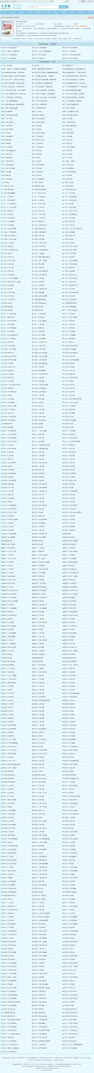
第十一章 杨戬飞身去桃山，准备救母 (43, 76)
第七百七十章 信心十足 (69, 970)
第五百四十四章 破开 (68, 704)
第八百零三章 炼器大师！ (70, 1009)
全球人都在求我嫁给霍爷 (32, 1058)
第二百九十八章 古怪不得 (8, 416)
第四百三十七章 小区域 (8, 580)
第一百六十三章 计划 (7, 257)
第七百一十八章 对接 (38, 909)
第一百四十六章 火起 (38, 235)
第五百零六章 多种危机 (8, 661)
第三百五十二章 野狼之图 (8, 480)
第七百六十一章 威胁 (68, 959)
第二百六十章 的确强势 (39, 370)
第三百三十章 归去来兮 (69, 452)
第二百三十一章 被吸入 (69, 335)
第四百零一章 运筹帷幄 (8, 537)
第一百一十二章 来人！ (8, 196)
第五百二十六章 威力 (68, 682)
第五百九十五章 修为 (38, 764)
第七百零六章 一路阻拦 (39, 895)
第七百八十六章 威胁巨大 (8, 991)
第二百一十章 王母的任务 (70, 310)
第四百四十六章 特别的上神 (9, 590)
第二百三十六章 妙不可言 (39, 342)
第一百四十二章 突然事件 (8, 232)
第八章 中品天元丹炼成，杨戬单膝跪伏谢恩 (45, 72)
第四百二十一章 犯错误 (69, 558)
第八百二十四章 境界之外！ (70, 1034)
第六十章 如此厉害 (68, 133)
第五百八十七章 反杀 (68, 753)
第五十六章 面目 (37, 129)
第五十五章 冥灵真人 (7, 129)
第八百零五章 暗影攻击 (39, 1012)
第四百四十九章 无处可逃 (8, 594)
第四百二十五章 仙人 (7, 565)
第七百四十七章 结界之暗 (8, 945)
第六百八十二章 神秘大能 (39, 867)
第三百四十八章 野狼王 (69, 473)
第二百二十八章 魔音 (68, 331)
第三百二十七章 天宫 (68, 448)
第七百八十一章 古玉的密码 (40, 984)
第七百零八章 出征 (6, 899)
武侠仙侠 (21, 12)
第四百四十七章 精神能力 (39, 590)
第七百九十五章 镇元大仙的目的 (10, 1002)
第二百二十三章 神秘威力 (8, 328)
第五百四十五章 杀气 (7, 707)
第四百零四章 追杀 (6, 541)
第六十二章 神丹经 (37, 136)
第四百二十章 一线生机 (39, 558)
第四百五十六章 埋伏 (38, 601)
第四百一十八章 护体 (68, 555)
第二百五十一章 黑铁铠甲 (39, 360)
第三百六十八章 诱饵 (38, 498)
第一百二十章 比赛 (68, 204)
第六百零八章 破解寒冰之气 (70, 778)
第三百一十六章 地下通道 (8, 438)
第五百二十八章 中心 (38, 686)
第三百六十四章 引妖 (7, 494)
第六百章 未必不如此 (7, 771)
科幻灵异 (47, 12)
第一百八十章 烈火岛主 (69, 274)
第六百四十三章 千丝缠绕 (39, 821)
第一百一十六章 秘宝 (38, 200)
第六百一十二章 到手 (7, 785)
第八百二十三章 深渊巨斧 (39, 1034)
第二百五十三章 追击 (7, 363)
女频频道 (64, 12)
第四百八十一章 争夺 (68, 629)
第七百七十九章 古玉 (68, 980)
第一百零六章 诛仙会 (7, 189)
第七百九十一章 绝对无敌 (70, 995)
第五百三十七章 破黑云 (39, 697)
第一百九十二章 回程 (68, 289)
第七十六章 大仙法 (6, 154)
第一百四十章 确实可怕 (39, 228)
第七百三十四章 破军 (68, 927)
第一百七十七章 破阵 (68, 271)
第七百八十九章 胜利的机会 (9, 995)
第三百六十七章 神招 (7, 498)
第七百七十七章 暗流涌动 (8, 980)
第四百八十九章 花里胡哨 (39, 640)
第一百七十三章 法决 (38, 267)
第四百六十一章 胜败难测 (8, 608)
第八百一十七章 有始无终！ (40, 1027)
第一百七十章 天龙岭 (38, 264)
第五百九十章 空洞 (68, 757)
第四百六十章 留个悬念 (69, 604)
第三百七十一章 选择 (38, 502)
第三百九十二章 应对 (7, 526)
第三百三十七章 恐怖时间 (8, 462)
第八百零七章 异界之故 (8, 1016)
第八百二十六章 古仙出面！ (70, 58)
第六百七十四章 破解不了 (70, 856)
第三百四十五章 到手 (68, 470)
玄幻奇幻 (13, 12)
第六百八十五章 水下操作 (39, 870)
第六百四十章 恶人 (37, 817)
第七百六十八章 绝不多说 (8, 970)
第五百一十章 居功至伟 (39, 665)
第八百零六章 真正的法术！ (70, 1012)
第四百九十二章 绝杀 (38, 643)
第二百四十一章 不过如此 (8, 349)
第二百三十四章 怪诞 (68, 338)
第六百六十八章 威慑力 (69, 849)
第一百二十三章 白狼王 (69, 207)
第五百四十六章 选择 (38, 707)
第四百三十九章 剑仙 (68, 580)
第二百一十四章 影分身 (8, 317)
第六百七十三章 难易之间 (39, 856)
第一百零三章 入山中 (7, 186)
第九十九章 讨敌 (67, 179)
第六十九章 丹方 (67, 143)
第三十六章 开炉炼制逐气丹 (70, 104)
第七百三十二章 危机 (7, 927)
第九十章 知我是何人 (68, 168)
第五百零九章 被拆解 (7, 665)
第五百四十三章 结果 (38, 704)
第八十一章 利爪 (67, 157)
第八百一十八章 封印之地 (70, 1027)
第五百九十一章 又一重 (8, 760)
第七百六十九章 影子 (38, 970)
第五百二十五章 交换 (38, 682)
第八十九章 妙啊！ (37, 168)
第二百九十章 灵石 (37, 406)
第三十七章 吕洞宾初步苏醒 (9, 108)
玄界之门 (24, 38)
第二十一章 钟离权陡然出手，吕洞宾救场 (74, 86)
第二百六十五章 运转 (7, 377)
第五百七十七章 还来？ (39, 743)
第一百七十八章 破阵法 (8, 274)
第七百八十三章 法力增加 (8, 988)
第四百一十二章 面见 (68, 548)
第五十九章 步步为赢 (38, 133)
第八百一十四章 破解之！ (39, 1023)
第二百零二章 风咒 (6, 303)
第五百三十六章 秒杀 (7, 697)
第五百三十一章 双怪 (38, 690)
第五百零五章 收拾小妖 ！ (70, 658)
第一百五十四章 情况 (7, 246)
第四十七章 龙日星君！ (39, 118)
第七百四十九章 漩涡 (68, 945)
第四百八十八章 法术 (7, 640)
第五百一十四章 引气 (68, 668)
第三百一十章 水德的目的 (8, 431)
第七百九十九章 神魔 (38, 1005)
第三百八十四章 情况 (38, 516)
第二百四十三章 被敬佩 (69, 349)
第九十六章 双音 (67, 175)
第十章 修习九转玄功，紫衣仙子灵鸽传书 (13, 76)
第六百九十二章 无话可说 (70, 878)
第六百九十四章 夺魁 (38, 881)
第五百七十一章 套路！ (69, 736)
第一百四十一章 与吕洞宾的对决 (72, 228)
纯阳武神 (55, 38)
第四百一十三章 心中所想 (8, 551)
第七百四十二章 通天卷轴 (39, 938)
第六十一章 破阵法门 (7, 136)
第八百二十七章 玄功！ (39, 58)
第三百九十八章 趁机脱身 (8, 533)
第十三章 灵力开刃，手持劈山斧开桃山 (12, 79)
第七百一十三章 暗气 (68, 902)
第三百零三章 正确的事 (69, 420)
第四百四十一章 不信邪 (39, 583)
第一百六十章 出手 (6, 253)
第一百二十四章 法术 (7, 211)
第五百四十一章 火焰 (68, 700)
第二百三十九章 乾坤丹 (39, 345)
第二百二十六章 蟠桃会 (8, 331)
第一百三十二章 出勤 (68, 218)
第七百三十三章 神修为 (39, 927)
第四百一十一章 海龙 (38, 548)
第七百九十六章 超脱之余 (39, 1002)
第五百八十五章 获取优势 (8, 753)
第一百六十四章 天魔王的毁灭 (41, 257)
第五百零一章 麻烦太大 (39, 654)
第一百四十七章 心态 (68, 235)
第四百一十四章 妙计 (38, 551)
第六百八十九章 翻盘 (68, 874)
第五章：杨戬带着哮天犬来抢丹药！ (42, 69)
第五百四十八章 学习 (7, 711)
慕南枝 (60, 38)
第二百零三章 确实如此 (39, 303)
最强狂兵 (41, 38)
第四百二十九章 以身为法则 (40, 569)
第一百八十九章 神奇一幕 (70, 285)
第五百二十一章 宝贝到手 (8, 679)
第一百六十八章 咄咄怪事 (70, 260)
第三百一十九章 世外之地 (8, 441)
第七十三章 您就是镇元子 (8, 150)
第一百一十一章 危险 (68, 193)
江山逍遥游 (56, 1058)
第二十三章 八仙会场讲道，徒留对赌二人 (44, 90)
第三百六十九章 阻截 (68, 498)
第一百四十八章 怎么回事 (8, 239)
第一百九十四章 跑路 (38, 292)
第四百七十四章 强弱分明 (39, 622)
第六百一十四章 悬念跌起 (70, 785)
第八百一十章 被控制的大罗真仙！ (11, 1019)
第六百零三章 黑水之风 (8, 775)
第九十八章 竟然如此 (38, 179)
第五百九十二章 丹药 (38, 760)
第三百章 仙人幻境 (68, 416)
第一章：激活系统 (6, 65)
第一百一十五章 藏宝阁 (8, 200)
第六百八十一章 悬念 (7, 867)
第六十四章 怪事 (6, 140)
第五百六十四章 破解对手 (39, 729)
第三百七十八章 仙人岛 (69, 509)
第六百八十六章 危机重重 (70, 870)
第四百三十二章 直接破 (39, 572)
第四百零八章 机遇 (37, 544)
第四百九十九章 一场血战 (70, 651)
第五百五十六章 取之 (68, 718)
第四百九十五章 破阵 (38, 647)
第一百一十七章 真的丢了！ (70, 200)
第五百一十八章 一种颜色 (8, 675)
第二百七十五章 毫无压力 (39, 388)
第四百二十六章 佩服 (38, 565)
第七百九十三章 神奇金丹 (39, 998)
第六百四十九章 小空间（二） (41, 828)
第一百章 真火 (5, 182)
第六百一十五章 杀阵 (7, 789)
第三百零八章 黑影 (37, 427)
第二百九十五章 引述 (7, 413)
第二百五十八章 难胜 (68, 367)
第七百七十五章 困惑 (38, 977)
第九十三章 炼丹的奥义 (69, 172)
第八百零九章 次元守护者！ (70, 1016)
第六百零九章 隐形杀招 (8, 782)
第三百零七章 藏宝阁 (7, 427)
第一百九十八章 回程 (68, 296)
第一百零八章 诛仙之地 (69, 189)
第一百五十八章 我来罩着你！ (41, 250)
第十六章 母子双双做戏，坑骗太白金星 (12, 83)
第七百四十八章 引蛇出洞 (39, 945)
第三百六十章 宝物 (68, 487)
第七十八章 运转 (67, 154)
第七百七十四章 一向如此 (8, 977)
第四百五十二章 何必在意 (8, 597)
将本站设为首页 (5, 1)
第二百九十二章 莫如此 (8, 409)
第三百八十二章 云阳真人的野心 (72, 512)
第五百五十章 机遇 (68, 711)
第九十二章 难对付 (37, 172)
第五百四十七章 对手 (68, 707)
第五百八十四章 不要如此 (70, 750)
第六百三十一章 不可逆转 (39, 807)
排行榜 (89, 12)
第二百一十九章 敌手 (68, 321)
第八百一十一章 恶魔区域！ (40, 1019)
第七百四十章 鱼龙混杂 (69, 934)
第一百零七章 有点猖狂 (39, 189)
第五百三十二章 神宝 (68, 690)
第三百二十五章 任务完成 (8, 448)
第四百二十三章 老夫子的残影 (41, 562)
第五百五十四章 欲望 (7, 718)
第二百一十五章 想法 (38, 317)
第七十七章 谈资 (37, 154)
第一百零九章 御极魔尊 (8, 193)
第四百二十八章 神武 (7, 569)
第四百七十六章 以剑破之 (8, 626)
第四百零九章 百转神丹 (69, 544)
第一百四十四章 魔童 (68, 232)
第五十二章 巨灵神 (6, 125)
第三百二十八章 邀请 (7, 452)
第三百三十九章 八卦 (68, 462)
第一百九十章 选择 (6, 289)
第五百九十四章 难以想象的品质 (10, 764)
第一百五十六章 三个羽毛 (70, 246)
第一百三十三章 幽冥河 (8, 221)
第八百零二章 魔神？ (38, 1009)
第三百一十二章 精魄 (68, 431)
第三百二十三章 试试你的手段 (41, 445)
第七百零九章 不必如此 (39, 899)
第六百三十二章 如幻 (68, 807)
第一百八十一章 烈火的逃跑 (9, 278)
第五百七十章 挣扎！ (38, 736)
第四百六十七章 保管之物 (8, 615)
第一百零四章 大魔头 (38, 186)
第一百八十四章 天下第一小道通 (10, 282)
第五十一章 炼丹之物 (68, 122)
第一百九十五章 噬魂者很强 (70, 292)
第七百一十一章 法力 (7, 902)
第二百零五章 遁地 (6, 306)
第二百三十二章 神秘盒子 (8, 338)
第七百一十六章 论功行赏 (70, 906)
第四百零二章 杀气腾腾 (39, 537)
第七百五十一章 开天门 (39, 949)
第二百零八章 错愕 (6, 310)
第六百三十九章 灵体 (7, 817)
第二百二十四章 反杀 (38, 328)
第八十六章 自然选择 (38, 164)
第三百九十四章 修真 (68, 526)
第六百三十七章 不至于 (39, 814)
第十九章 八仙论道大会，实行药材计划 (12, 86)
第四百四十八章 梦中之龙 (70, 590)
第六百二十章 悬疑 (68, 792)
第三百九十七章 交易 (68, 530)
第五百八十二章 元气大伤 (8, 750)
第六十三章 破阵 (67, 136)
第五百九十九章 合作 (68, 768)
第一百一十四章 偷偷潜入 (70, 196)
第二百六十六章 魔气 (38, 377)
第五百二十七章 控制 (7, 686)
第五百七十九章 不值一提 (8, 746)
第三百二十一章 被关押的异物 (71, 441)
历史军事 (38, 12)
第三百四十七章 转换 (38, 473)
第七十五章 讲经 (67, 150)
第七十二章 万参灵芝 (68, 147)
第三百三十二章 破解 (38, 455)
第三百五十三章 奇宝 (38, 480)
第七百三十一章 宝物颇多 (70, 924)
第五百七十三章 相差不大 (39, 739)
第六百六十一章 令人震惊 (39, 842)
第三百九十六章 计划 (38, 530)
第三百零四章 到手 (6, 423)
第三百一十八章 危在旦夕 (70, 438)
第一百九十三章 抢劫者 (8, 292)
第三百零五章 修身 (37, 423)
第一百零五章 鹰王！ (68, 186)
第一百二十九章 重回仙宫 (70, 214)
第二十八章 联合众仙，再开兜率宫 (11, 97)
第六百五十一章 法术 (7, 831)
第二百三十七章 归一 (68, 342)
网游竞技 (55, 12)
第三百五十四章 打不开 (69, 480)
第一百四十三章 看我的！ (39, 232)
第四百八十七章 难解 (68, 636)
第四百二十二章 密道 (7, 562)
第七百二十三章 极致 (7, 917)
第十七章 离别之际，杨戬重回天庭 (42, 83)
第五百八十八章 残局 (7, 757)
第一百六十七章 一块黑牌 (39, 260)
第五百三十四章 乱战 (38, 693)
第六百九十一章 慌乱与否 (39, 878)
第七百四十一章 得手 (7, 938)
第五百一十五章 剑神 (7, 672)
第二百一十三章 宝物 (68, 313)
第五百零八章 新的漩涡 (69, 661)
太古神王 (29, 38)
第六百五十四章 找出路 (8, 835)
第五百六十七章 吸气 (38, 732)
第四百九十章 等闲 (68, 640)
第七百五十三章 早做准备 (8, 952)
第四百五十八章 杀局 (7, 604)
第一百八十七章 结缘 (7, 285)
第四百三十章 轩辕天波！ (70, 569)
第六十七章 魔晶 (6, 143)
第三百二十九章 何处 (38, 452)
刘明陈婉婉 (76, 1058)
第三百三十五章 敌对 (38, 459)
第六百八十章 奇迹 (68, 863)
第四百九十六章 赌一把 (69, 647)
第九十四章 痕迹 (6, 175)
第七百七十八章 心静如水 (39, 980)
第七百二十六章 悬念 (7, 920)
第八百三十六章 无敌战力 (39, 47)
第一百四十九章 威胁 (38, 239)
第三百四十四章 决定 (38, 470)
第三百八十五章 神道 (68, 516)
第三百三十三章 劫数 (68, 455)
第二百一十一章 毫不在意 (8, 313)
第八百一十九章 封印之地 (8, 1030)
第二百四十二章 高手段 (39, 349)
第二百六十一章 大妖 (68, 370)
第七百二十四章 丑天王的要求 (41, 917)
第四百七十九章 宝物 (7, 629)
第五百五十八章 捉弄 (38, 721)
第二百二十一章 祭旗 (38, 324)
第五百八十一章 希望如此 (70, 746)
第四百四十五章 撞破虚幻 (70, 587)
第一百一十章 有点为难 (39, 193)
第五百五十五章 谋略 (38, 718)
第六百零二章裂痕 (67, 771)
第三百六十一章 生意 (7, 491)
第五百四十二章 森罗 (7, 704)
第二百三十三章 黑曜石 (39, 338)
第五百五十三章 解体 (68, 714)
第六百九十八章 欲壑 (68, 885)
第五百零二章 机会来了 (69, 654)
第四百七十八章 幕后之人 (70, 626)
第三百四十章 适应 (6, 466)
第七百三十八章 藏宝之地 (8, 934)
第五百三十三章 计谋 (7, 693)
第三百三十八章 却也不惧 (39, 462)
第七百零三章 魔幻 (37, 892)
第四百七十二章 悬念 (68, 619)
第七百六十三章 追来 (38, 963)
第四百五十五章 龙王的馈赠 (9, 601)
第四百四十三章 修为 (7, 587)
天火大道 (35, 38)
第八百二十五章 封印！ (8, 1037)
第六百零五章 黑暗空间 (69, 775)
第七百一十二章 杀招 (38, 902)
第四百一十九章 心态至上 (8, 558)
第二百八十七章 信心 (38, 402)
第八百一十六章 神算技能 (8, 1027)
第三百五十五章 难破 (7, 484)
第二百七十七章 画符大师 (8, 392)
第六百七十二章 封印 (7, 856)
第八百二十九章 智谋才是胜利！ (72, 55)
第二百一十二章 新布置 (39, 313)
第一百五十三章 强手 (68, 243)
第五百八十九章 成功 (38, 757)
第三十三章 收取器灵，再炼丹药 (72, 101)
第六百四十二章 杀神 (7, 821)
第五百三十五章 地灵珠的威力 (71, 693)
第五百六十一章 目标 (38, 725)
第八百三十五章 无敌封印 (70, 47)
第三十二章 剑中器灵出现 (39, 101)
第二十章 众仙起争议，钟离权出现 (42, 86)
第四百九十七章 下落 (7, 651)
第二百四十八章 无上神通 (39, 356)
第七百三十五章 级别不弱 (8, 931)
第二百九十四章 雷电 (68, 409)
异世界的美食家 (77, 38)
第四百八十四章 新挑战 (69, 633)
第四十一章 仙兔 (37, 111)
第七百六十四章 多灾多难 (70, 963)
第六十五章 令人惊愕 (38, 140)
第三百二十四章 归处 (68, 445)
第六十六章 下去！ (68, 140)
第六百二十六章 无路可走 (70, 800)
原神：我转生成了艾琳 (66, 1058)
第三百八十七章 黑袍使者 (39, 519)
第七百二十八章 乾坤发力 (70, 920)
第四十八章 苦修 (67, 118)
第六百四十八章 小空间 (8, 828)
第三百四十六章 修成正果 (8, 473)
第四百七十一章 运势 (38, 619)
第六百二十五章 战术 (38, 800)
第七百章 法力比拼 (37, 888)
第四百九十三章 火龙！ (69, 643)
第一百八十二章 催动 (38, 278)
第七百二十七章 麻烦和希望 (40, 920)
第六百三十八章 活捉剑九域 (70, 814)
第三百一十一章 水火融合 (39, 431)
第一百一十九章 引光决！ (39, 204)
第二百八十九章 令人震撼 (8, 406)
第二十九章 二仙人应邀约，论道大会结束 (44, 97)
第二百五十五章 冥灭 (68, 363)
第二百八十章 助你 (6, 395)
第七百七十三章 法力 (68, 973)
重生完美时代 (48, 38)
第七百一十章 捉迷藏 (68, 899)
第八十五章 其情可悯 (7, 164)
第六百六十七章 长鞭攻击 (39, 849)
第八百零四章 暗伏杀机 (8, 1012)
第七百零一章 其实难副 (69, 888)
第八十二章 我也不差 (7, 161)
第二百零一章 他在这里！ (70, 299)
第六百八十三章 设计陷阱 (70, 867)
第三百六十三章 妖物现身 (70, 491)
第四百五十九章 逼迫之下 (39, 604)
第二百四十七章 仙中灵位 (8, 356)
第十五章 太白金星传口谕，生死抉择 (73, 79)
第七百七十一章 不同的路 (8, 973)
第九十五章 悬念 (37, 175)
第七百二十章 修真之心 (8, 913)
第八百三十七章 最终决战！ (80, 26)
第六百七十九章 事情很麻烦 (40, 863)
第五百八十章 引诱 (37, 746)
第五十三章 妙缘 (37, 125)
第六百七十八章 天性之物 (8, 863)
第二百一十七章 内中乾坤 (8, 321)
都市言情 (30, 12)
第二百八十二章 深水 (68, 395)
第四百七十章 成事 (6, 619)
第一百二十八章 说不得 (39, 214)
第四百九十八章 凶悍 (38, 651)
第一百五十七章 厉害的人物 (9, 250)
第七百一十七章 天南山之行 (9, 909)
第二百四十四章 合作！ (8, 353)
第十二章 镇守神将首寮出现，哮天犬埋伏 (74, 76)
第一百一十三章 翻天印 (39, 196)
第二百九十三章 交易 (38, 409)
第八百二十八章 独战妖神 (8, 58)
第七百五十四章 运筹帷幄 (39, 952)
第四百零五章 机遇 (37, 541)
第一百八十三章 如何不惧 (70, 278)
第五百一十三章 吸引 (38, 668)
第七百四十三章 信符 (68, 938)
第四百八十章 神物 (37, 629)
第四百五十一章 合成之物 (70, 594)
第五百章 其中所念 (6, 654)
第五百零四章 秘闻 (37, 658)
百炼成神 (65, 38)
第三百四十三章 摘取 (7, 470)
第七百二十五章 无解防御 (70, 917)
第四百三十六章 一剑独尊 (70, 576)
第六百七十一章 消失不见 (70, 853)
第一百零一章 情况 (37, 182)
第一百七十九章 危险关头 (39, 274)
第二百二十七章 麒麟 (38, 331)
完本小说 (72, 12)
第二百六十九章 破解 (38, 381)
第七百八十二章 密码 (68, 984)
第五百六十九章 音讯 (7, 736)
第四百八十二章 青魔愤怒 (8, 633)
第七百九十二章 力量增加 (8, 998)
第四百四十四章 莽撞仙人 (39, 587)
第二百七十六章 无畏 (68, 388)
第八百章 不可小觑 (68, 1005)
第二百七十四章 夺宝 (7, 388)
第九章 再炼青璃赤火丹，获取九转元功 (74, 72)
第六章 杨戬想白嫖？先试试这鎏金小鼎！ (74, 69)
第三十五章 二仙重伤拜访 (39, 104)
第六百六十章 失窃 (6, 842)
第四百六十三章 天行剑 (69, 608)
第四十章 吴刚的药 (6, 111)
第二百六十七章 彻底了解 (70, 377)
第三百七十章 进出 (6, 502)
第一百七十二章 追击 (7, 267)
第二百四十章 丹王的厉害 (70, 345)
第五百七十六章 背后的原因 (9, 743)
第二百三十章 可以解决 (39, 335)
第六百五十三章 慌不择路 (70, 831)
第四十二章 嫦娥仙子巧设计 (70, 111)
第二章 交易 (35, 65)
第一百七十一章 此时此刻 (70, 264)
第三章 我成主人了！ (68, 65)
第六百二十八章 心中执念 (39, 803)
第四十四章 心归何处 (38, 115)
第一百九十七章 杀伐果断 (39, 296)
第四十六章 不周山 (6, 118)
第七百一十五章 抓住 (38, 906)
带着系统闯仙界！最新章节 (12, 17)
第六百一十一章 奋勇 (68, 782)
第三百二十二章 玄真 (7, 445)
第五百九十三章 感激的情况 (70, 760)
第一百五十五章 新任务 (39, 246)
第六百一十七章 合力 (68, 789)
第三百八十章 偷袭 (37, 512)
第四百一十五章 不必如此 (70, 551)
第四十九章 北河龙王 (7, 122)
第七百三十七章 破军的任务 (70, 931)
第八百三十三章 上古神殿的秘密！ (42, 51)
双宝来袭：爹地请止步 (85, 1058)
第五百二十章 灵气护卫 (69, 675)
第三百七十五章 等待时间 (70, 505)
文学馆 (12, 6)
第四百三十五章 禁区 (38, 576)
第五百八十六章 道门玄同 (39, 753)
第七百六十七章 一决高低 (70, 966)
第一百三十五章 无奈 (68, 221)
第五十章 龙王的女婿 (38, 122)
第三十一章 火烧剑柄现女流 (9, 101)
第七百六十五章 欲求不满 (8, 966)
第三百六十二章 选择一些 (39, 491)
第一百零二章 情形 (68, 182)
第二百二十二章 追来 (68, 324)
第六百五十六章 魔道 (68, 835)
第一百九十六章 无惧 (7, 296)
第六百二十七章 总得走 (8, 803)
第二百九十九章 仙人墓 (39, 416)
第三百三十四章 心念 (7, 459)
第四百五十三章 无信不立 (39, 597)
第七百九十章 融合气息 (39, 995)
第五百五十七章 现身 (7, 721)
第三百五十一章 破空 (68, 477)
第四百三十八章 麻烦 (38, 580)
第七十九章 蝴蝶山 (6, 157)
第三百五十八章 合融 (7, 487)
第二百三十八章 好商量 (8, 345)
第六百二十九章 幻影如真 (70, 803)
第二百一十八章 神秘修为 (39, 321)
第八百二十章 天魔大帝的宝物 (41, 1030)
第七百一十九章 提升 (68, 909)
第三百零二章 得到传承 (39, 420)
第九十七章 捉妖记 (6, 179)
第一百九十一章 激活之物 (39, 289)
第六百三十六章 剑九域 (8, 814)
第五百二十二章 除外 (38, 679)
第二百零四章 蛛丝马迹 (69, 303)
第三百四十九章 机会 (7, 477)
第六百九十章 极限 (6, 878)
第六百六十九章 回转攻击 (8, 853)
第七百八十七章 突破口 (39, 991)
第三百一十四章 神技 (38, 434)
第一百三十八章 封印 (68, 225)
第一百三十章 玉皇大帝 (8, 218)
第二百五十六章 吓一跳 (8, 367)
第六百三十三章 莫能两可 (8, 810)
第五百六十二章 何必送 (69, 725)
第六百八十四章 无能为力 (8, 870)
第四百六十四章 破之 (7, 611)
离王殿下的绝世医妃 (59, 1060)
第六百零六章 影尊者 (7, 778)
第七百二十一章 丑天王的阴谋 (41, 913)
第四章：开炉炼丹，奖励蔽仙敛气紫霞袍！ (14, 69)
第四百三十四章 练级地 (8, 576)
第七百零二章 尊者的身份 (8, 892)
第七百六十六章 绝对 (38, 966)
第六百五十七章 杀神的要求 (9, 839)
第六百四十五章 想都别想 (8, 824)
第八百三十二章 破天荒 (69, 51)
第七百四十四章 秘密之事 (8, 941)
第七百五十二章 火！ (68, 949)
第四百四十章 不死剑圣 (8, 583)
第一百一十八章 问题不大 (8, 204)
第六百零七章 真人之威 (39, 778)
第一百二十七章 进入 (7, 214)
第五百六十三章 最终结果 (8, 729)
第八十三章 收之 (37, 161)
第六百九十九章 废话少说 (8, 888)
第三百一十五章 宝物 (68, 434)
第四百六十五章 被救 (38, 611)
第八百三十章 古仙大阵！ (39, 55)
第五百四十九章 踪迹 (38, 711)
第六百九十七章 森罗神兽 (39, 885)
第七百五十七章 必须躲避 (39, 956)
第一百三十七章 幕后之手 (39, 225)
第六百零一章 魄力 (37, 771)
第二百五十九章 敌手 (7, 370)
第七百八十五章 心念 (68, 988)
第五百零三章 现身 (6, 658)
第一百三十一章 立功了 (39, 218)
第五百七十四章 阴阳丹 (69, 739)
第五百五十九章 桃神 (68, 721)
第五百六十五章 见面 (68, 729)
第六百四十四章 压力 (68, 821)
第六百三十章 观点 (6, 807)
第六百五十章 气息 (68, 828)
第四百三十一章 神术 (7, 572)
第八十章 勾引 (36, 157)
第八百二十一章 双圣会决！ (70, 1030)
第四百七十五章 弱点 (68, 622)
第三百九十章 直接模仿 (39, 523)
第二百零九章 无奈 (37, 310)
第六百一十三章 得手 (38, 785)
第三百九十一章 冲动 (68, 523)
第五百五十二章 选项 (38, 714)
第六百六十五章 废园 (68, 846)
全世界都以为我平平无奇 (46, 1058)
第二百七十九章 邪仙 (68, 392)
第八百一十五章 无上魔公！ (70, 1023)
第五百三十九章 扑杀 (7, 700)
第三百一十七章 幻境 (38, 438)
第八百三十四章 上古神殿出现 (10, 51)
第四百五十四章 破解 (68, 597)
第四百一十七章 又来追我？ (40, 555)
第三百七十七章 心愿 (38, 509)
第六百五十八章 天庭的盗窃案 (41, 839)
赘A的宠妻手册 (21, 1058)
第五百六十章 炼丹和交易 (8, 725)
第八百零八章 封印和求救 (39, 1016)
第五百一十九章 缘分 (38, 675)
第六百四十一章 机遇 (68, 817)
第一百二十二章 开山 (38, 207)
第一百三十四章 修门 (38, 221)
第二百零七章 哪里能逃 (69, 306)
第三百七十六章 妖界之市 (8, 509)
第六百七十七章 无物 (68, 860)
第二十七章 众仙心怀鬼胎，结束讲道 (73, 94)
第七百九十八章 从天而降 (8, 1005)
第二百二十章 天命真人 (8, 324)
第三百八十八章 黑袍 (68, 519)
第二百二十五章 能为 (68, 328)
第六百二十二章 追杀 (38, 796)
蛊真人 (70, 38)
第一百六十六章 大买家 (8, 260)
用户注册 (90, 1)
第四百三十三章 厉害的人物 (70, 572)
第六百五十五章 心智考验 (39, 835)
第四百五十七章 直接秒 (69, 601)
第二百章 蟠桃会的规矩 (39, 299)
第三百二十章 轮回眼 (38, 441)
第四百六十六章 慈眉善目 (70, 611)
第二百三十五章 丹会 (7, 342)
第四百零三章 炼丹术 (68, 537)
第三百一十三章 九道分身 (8, 434)
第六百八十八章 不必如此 (39, 874)
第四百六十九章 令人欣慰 (70, 615)
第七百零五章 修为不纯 (8, 895)
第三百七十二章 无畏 (68, 502)
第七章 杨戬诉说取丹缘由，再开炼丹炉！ (13, 72)
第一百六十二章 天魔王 (69, 253)
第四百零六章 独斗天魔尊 (70, 541)
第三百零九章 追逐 (68, 427)
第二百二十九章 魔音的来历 (9, 335)
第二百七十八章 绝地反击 (39, 392)
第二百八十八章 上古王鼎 (70, 402)
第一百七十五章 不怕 (7, 271)
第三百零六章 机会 (68, 423)
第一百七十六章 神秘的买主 (40, 271)
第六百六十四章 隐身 (38, 846)
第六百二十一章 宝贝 (7, 796)
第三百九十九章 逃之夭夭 (39, 533)
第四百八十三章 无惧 (38, 633)
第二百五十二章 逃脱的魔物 (70, 360)
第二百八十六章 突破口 (8, 402)
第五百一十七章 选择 (68, 672)
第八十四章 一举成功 (68, 161)
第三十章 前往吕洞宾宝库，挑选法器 (73, 97)
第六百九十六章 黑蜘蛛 (8, 885)
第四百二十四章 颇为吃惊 (70, 562)
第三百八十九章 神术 (7, 523)
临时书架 (81, 12)
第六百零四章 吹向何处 (39, 775)
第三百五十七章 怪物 (68, 484)
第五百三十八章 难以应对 (70, 697)
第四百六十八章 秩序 (38, 615)
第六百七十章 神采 (37, 853)
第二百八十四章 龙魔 (38, 399)
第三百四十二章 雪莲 (68, 466)
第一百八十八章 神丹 (38, 285)
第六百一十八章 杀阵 (7, 792)
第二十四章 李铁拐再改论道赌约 (72, 90)
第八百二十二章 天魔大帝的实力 (10, 1034)
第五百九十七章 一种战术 (8, 768)
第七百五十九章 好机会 (8, 959)
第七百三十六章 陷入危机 (39, 931)
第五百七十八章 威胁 (68, 743)
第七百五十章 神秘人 (7, 949)
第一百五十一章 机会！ (8, 243)
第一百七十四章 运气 (68, 267)
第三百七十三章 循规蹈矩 (8, 505)
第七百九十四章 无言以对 (70, 998)
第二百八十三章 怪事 (7, 399)
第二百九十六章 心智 (38, 413)
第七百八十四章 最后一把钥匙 (41, 988)
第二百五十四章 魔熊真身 (39, 363)
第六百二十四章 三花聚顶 (8, 800)
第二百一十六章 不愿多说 (70, 317)
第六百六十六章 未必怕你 (8, 849)
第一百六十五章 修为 (68, 257)
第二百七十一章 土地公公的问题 (10, 384)
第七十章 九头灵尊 (6, 147)
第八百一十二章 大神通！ (70, 1019)
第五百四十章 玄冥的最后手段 (41, 700)
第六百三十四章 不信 (38, 810)
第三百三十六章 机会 (68, 459)
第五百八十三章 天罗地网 (39, 750)
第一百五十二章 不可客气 (39, 243)
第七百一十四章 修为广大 (8, 906)
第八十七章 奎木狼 (68, 164)
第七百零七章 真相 (68, 895)
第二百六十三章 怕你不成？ (40, 374)
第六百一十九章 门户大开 (39, 792)
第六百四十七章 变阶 (68, 824)
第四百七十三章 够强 (7, 622)
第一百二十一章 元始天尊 (8, 207)
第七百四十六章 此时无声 (70, 941)
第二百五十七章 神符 (38, 367)
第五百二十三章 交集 (68, 679)
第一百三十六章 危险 (7, 225)
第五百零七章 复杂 (37, 661)
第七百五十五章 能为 (68, 952)
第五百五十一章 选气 (7, 714)
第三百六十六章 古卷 (68, 494)
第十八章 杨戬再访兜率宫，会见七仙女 (74, 83)
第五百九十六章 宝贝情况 (70, 764)
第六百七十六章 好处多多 (39, 860)
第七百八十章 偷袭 (6, 984)
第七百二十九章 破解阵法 (8, 924)
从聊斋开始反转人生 (47, 1060)
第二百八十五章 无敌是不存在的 (72, 399)
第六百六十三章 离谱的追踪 (9, 846)
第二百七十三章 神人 (68, 384)
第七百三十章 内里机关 (39, 924)
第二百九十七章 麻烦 (68, 413)
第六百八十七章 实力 (7, 874)
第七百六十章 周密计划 (39, 959)
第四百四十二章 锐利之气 (70, 583)
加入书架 (90, 17)
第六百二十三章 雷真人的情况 (71, 796)
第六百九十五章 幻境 (68, 881)
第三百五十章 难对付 (38, 477)
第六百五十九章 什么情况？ (70, 839)
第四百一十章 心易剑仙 (8, 548)
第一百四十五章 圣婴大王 (8, 235)
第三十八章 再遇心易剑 (39, 108)
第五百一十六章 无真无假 (39, 672)
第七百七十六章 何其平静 (70, 977)
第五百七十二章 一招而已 (8, 739)
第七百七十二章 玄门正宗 (39, 973)
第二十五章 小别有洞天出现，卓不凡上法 (13, 94)
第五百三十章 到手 (6, 690)
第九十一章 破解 (6, 172)
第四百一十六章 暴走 (7, 555)
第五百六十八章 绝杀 (68, 732)
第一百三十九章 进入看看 (8, 228)
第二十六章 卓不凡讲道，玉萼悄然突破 (43, 94)
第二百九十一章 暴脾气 (69, 406)
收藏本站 (14, 1)
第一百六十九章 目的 (7, 264)
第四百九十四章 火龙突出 (8, 647)
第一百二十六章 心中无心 (70, 211)
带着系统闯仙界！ (17, 1064)
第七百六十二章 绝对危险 (8, 963)
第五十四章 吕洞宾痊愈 (69, 125)
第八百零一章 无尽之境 (8, 1009)
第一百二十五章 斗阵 (38, 211)
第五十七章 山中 (67, 129)
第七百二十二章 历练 (68, 913)
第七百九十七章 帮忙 (68, 1002)
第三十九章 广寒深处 (68, 108)
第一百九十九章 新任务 (8, 299)
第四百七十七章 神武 (38, 626)
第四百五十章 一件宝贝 (39, 594)
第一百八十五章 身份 (38, 282)
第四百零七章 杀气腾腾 (8, 544)
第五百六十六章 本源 (7, 732)
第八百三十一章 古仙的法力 (9, 55)
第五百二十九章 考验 (68, 686)
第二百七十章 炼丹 (68, 381)
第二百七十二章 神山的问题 (40, 384)
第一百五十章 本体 (68, 239)
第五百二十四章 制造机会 (8, 682)
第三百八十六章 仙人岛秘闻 (9, 519)
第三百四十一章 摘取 (38, 466)
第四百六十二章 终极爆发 (39, 608)
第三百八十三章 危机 (7, 516)
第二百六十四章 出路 (68, 374)
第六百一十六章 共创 (38, 789)
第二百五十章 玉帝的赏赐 (8, 360)
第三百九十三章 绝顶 (38, 526)
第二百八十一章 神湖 (38, 395)
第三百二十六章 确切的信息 (40, 448)
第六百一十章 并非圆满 (39, 782)
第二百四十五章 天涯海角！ (40, 353)
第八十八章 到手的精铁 (8, 168)
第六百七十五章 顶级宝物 (8, 860)
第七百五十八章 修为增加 (70, 956)
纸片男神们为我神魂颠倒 (35, 1060)
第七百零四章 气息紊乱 (69, 892)
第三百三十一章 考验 (7, 455)
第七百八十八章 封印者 (69, 991)
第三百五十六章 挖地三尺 (39, 484)
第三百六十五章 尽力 (38, 494)
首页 (4, 12)
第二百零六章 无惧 (37, 306)
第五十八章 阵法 (6, 133)
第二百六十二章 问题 (7, 374)
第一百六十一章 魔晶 (38, 253)
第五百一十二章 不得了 (8, 668)
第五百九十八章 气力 (38, 768)
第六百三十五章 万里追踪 (70, 810)
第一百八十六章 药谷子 (69, 282)
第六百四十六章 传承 (38, 824)
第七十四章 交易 (37, 150)
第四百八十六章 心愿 (38, 636)
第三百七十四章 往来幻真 (39, 505)
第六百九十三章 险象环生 (8, 881)
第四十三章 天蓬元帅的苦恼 (9, 115)
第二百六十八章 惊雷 (7, 381)
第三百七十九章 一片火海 (8, 512)
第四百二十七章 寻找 (68, 565)
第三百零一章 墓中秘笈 (8, 420)
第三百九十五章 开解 (7, 530)
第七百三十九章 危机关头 (39, 934)
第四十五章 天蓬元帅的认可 (70, 115)
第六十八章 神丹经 (37, 143)
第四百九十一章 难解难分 (8, 643)
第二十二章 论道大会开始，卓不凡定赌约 (13, 90)
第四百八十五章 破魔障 (8, 636)
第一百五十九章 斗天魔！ (70, 250)
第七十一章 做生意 (37, 147)
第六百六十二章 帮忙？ (69, 842)
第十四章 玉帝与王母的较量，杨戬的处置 (44, 79)
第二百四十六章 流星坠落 (70, 353)
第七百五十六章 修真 (7, 956)
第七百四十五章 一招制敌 (39, 941)
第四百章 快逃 (66, 533)
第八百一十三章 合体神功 (8, 1023)
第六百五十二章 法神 (38, 831)
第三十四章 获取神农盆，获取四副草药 (12, 104)
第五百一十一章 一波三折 (70, 665)
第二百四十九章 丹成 (68, 356)
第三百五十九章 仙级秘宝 (39, 487)
